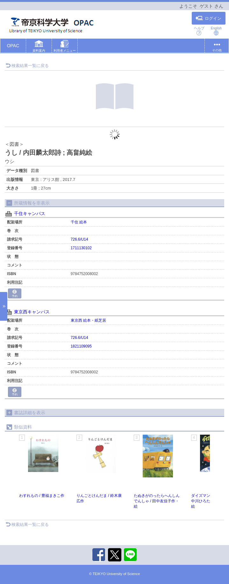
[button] (39, 47)
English (216, 30)
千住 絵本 (79, 222)
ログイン (208, 18)
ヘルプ (199, 30)
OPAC (13, 45)
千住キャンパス (29, 213)
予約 (14, 294)
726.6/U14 (79, 239)
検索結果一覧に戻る (27, 65)
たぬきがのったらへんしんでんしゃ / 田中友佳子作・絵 (157, 501)
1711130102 (81, 248)
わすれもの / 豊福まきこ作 (41, 495)
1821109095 (81, 346)
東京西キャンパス (32, 311)
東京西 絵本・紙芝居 (88, 320)
